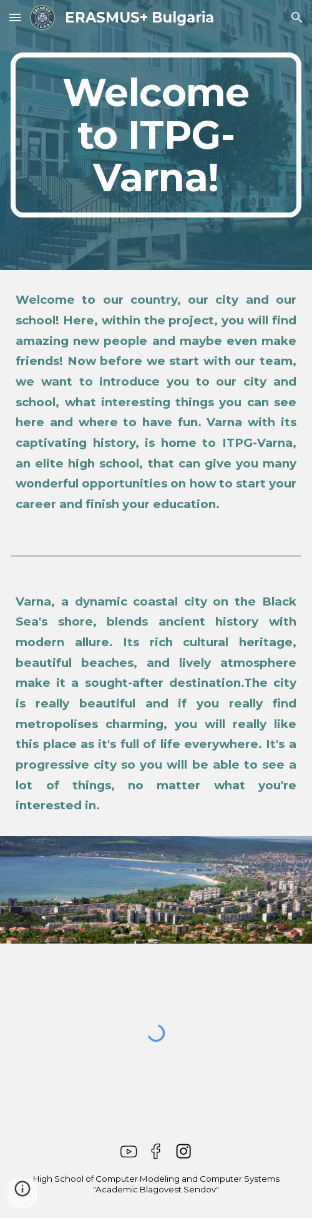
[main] (156, 134)
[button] (15, 17)
